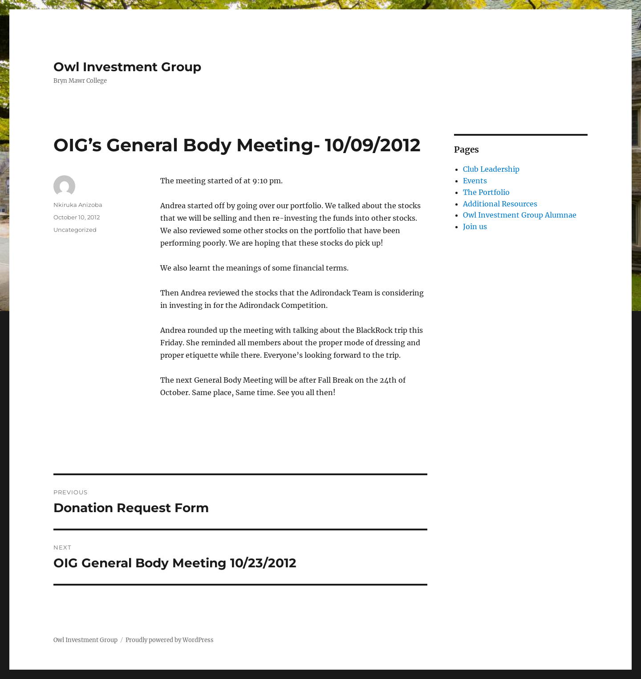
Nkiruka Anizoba (77, 204)
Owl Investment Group (127, 66)
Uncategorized (75, 229)
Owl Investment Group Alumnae (519, 214)
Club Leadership (491, 169)
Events (475, 180)
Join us (475, 226)
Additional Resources (500, 203)
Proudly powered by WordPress (170, 640)
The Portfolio (486, 192)
